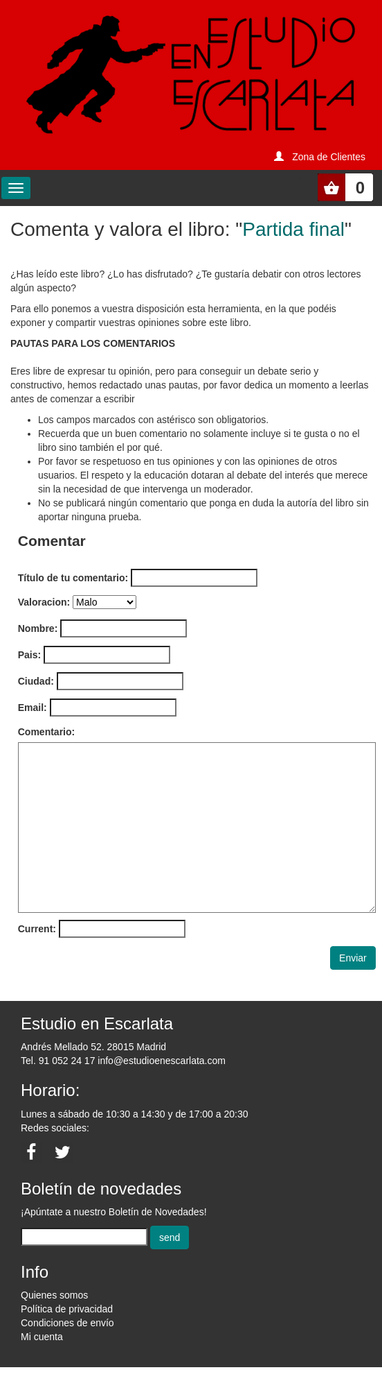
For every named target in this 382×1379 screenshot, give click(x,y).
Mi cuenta (42, 1336)
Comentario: (46, 731)
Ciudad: (36, 681)
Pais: (29, 654)
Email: (32, 707)
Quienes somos (54, 1295)
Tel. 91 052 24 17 (58, 1060)
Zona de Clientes (328, 156)
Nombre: (38, 628)
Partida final (293, 229)
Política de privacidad (67, 1308)
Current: (37, 928)
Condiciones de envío (67, 1322)
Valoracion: (44, 602)
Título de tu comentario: (73, 577)
